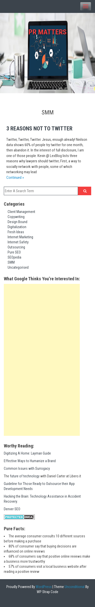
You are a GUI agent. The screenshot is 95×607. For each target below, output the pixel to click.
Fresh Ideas (16, 232)
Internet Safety (18, 242)
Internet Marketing (20, 237)
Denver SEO (12, 509)
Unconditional (74, 587)
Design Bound (17, 222)
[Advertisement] (42, 360)
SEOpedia (14, 257)
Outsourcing (16, 247)
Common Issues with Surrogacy (27, 468)
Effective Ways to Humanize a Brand (30, 461)
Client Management (21, 212)
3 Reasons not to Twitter (39, 128)
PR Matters (47, 32)
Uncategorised (18, 267)
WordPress (43, 587)
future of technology (25, 476)
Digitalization (17, 227)
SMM (11, 262)
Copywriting (16, 217)
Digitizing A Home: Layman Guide (27, 453)
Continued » (15, 177)
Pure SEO (14, 252)
